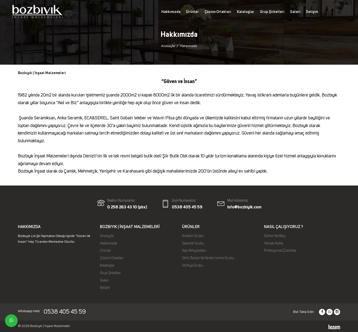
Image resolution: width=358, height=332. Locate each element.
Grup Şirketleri (272, 12)
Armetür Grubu (193, 236)
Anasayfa (168, 46)
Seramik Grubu (193, 243)
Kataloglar (245, 12)
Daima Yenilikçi (275, 236)
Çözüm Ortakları (218, 12)
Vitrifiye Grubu (192, 265)
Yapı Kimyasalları (194, 250)
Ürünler (192, 12)
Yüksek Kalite (273, 243)
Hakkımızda (170, 12)
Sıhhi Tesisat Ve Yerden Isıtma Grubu (208, 258)
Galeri (295, 12)
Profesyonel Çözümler (280, 250)
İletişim (312, 12)
